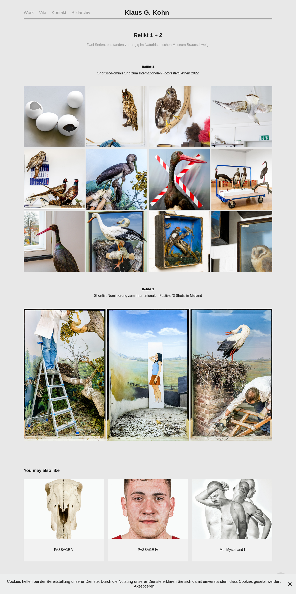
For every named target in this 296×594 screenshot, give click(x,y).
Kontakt (59, 12)
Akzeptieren (144, 586)
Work (29, 12)
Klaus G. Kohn (146, 12)
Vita (42, 12)
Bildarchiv (81, 12)
